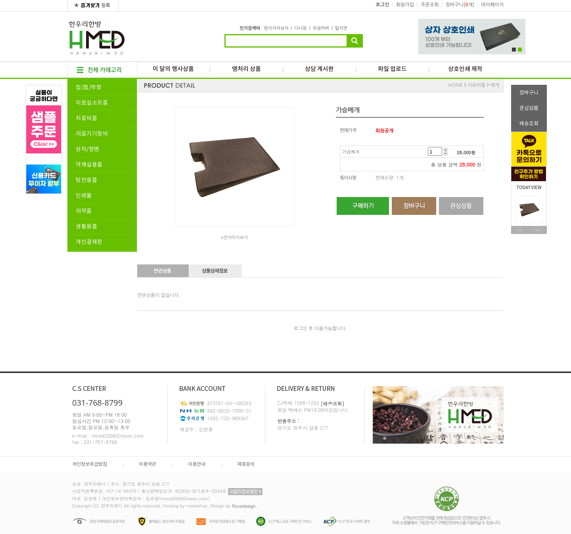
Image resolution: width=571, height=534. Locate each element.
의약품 (84, 211)
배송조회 (528, 124)
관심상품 (528, 108)
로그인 (382, 4)
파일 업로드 (392, 69)
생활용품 (86, 227)
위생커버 (320, 28)
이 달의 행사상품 (173, 69)
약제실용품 (89, 165)
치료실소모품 (92, 103)
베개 (494, 85)
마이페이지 (492, 4)
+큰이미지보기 (234, 237)
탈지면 (341, 28)
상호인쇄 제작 (465, 69)
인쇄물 (84, 196)
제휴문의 (246, 464)
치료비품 (86, 118)
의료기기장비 (92, 134)
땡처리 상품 (246, 69)
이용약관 (147, 464)
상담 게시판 (319, 69)
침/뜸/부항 (89, 87)
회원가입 (405, 4)
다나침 (300, 28)
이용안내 (196, 464)
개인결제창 (89, 242)
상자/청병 (88, 149)
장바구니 (528, 93)
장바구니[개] (460, 4)
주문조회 (430, 4)
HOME (455, 85)
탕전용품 (86, 180)
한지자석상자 (276, 28)
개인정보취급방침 (89, 464)
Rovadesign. (244, 506)
